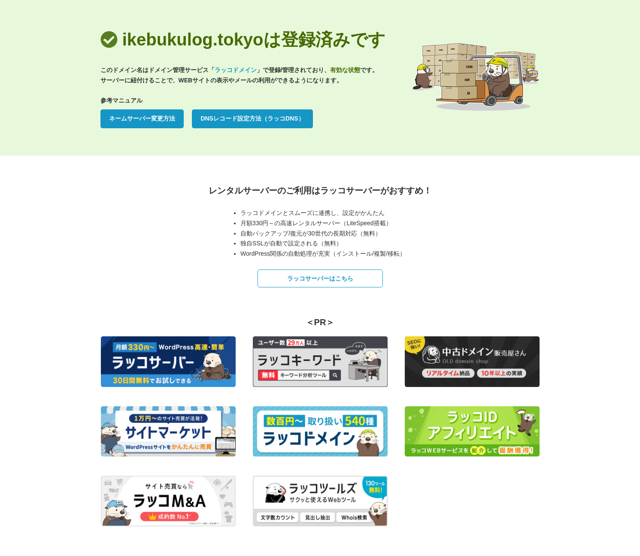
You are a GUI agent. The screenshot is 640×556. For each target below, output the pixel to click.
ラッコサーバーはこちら (320, 278)
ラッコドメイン (236, 69)
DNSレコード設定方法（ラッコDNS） (252, 118)
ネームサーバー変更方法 (142, 118)
